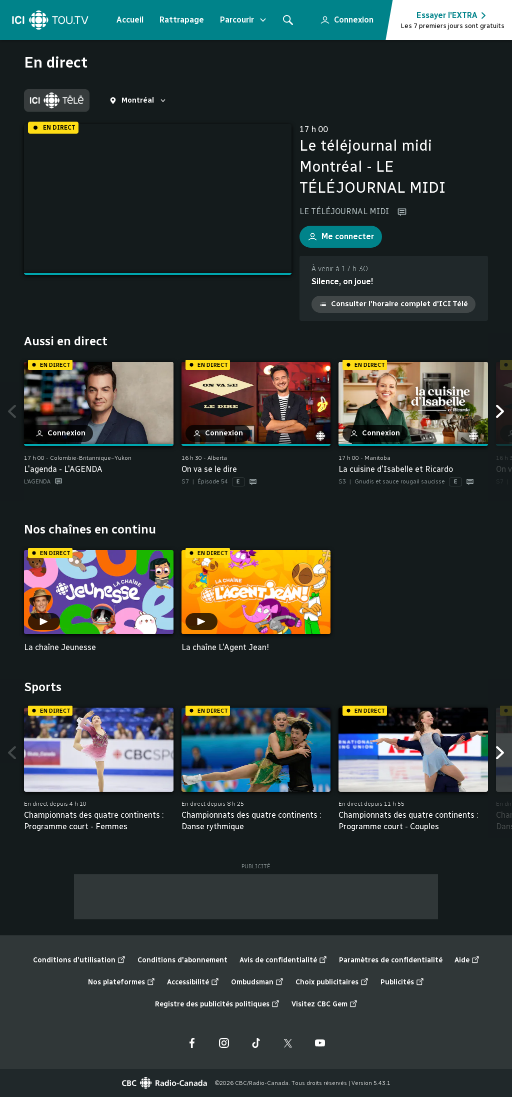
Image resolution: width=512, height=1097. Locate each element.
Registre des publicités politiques (217, 1004)
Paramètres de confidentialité (390, 960)
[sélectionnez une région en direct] (138, 100)
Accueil (130, 20)
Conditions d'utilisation (79, 960)
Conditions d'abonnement (183, 960)
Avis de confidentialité (283, 960)
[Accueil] (50, 20)
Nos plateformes (121, 982)
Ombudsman (257, 982)
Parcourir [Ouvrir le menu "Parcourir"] (244, 20)
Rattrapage (182, 20)
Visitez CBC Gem (325, 1004)
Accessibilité (193, 982)
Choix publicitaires (332, 982)
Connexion (343, 17)
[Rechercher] (288, 20)
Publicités (402, 982)
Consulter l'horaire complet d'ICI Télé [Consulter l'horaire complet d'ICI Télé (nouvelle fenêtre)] (393, 303)
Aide (467, 960)
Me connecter (337, 234)
